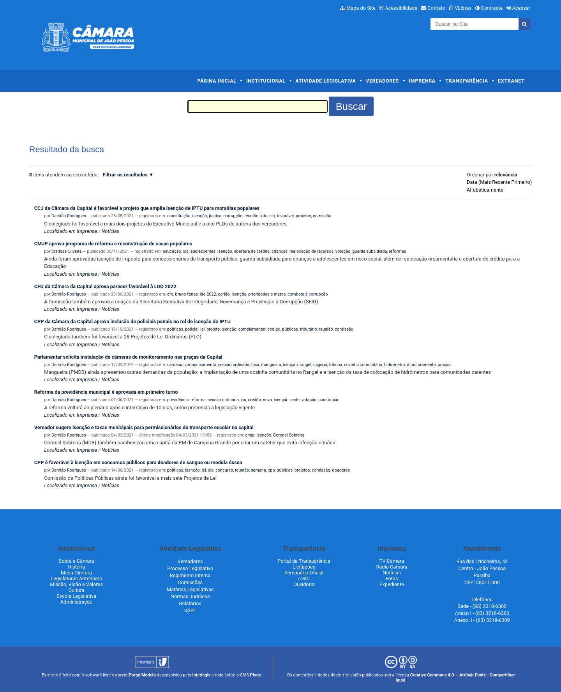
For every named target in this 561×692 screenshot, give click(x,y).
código (273, 329)
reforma (198, 399)
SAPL (190, 610)
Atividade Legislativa (325, 81)
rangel (305, 364)
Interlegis (201, 675)
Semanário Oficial (303, 573)
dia (211, 470)
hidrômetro (394, 364)
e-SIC (304, 578)
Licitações (304, 567)
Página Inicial (216, 81)
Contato (436, 8)
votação (343, 251)
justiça (215, 215)
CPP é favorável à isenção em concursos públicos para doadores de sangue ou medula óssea (138, 462)
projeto (213, 329)
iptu (263, 215)
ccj (272, 215)
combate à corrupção (308, 294)
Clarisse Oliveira (66, 251)
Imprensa (422, 81)
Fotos (391, 578)
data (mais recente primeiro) (499, 182)
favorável (285, 215)
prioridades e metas (267, 294)
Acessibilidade (401, 8)
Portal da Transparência (304, 561)
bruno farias (186, 294)
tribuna (335, 364)
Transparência (466, 81)
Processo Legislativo (190, 568)
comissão (322, 215)
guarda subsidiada (369, 251)
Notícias (110, 231)
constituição (179, 215)
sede (294, 399)
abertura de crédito (252, 251)
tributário (308, 329)
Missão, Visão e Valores (76, 584)
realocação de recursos (311, 251)
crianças (280, 251)
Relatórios (190, 603)
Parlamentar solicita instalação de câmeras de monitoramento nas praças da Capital (128, 357)
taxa (255, 364)
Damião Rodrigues (68, 215)
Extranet (511, 81)
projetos (303, 215)
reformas (397, 251)
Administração (76, 602)
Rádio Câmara (391, 567)
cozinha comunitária (363, 364)
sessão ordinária (233, 364)
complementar (252, 329)
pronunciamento (200, 364)
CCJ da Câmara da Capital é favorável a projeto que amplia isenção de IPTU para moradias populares (146, 208)
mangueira (271, 364)
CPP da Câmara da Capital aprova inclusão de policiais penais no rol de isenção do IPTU (132, 321)
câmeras (175, 364)
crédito (254, 399)
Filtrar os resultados (125, 175)
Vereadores (382, 81)
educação (172, 251)
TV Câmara (391, 561)
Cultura (77, 590)
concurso (224, 470)
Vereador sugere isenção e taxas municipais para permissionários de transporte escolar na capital (144, 427)
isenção (199, 215)
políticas (175, 329)
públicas (290, 329)
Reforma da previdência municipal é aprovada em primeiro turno (106, 392)
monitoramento (421, 364)
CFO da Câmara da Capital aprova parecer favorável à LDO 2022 (105, 286)
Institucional (266, 81)
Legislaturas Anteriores (76, 578)
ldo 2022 (208, 294)
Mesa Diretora (76, 573)
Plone (255, 675)
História (76, 567)
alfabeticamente (485, 190)
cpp (271, 470)
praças (444, 364)
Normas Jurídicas (190, 596)
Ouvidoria (303, 584)
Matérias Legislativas (190, 589)
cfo (170, 294)
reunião (251, 215)
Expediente (391, 584)
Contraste (492, 8)
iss (186, 251)
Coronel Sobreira (288, 435)
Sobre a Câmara (76, 561)
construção (329, 399)
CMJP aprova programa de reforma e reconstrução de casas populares (113, 244)
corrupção (232, 215)
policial (192, 329)
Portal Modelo (142, 675)
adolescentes (202, 251)
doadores (341, 470)
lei (202, 329)
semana (258, 470)
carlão (224, 294)
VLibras (463, 8)
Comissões (190, 582)
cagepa (320, 364)
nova (267, 399)
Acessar (521, 8)
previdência (178, 399)
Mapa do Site (361, 8)
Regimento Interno (190, 575)
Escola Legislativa (76, 596)
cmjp (250, 435)
